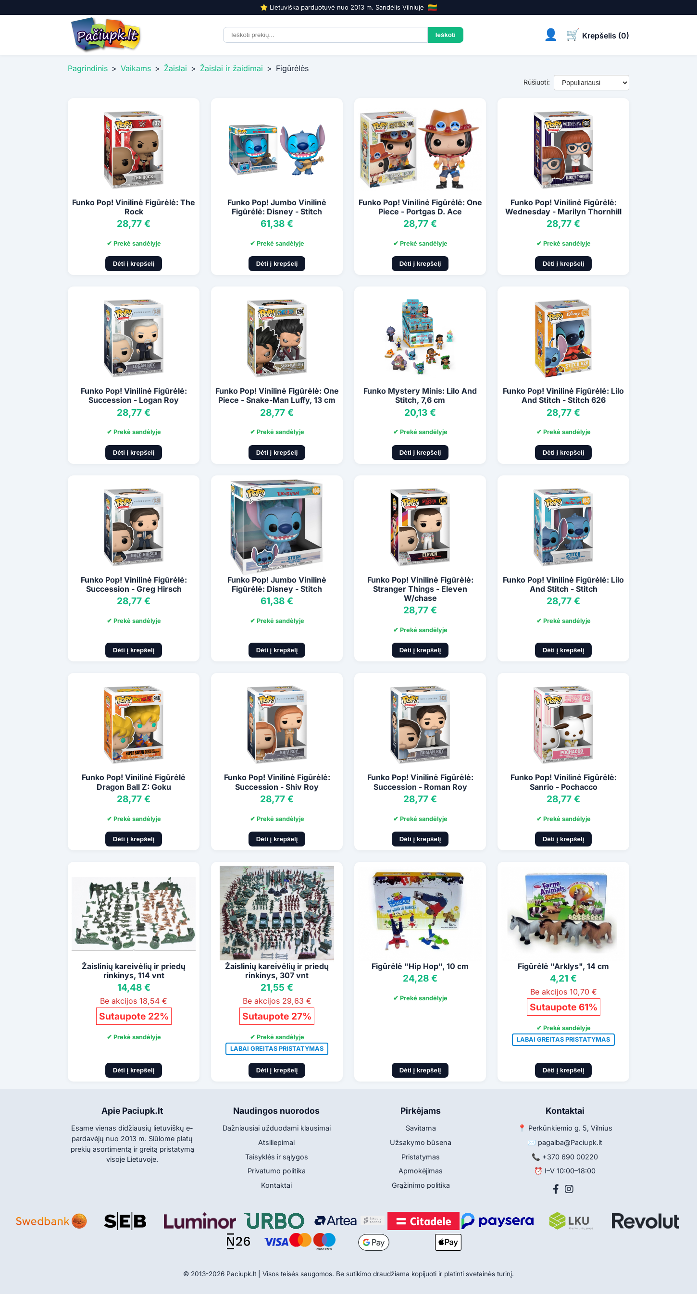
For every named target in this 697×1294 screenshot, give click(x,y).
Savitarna (421, 1128)
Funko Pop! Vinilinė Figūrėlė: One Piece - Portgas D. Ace (420, 207)
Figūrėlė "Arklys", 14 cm (563, 966)
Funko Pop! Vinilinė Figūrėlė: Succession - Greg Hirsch (134, 584)
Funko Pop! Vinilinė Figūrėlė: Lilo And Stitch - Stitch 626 (563, 395)
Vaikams (136, 68)
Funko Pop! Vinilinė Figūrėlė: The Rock (133, 207)
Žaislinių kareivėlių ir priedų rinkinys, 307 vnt (277, 970)
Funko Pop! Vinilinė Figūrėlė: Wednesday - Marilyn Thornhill (563, 207)
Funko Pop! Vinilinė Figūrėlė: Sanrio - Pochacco (563, 781)
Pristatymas (420, 1157)
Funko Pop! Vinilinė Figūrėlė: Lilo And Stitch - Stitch (563, 584)
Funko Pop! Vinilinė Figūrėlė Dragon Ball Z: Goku (134, 781)
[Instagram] (569, 1189)
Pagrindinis (88, 68)
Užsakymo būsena (420, 1142)
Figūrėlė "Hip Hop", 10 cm (420, 966)
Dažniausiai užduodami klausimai (277, 1128)
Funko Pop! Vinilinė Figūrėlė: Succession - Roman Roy (420, 781)
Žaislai (175, 68)
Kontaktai (276, 1185)
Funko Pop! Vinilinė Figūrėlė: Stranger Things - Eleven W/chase (420, 589)
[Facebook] (556, 1189)
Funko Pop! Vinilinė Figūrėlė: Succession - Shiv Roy (277, 781)
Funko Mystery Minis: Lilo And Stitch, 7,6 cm (420, 395)
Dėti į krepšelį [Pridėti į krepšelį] (134, 263)
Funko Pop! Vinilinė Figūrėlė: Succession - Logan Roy (134, 395)
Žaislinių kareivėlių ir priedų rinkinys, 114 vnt (134, 970)
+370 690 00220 (570, 1157)
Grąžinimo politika (421, 1185)
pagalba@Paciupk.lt (570, 1142)
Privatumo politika (277, 1171)
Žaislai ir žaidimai (231, 68)
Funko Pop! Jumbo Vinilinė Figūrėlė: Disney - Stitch (276, 207)
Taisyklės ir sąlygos (276, 1157)
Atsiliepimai (276, 1142)
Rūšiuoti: (536, 82)
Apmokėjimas (420, 1171)
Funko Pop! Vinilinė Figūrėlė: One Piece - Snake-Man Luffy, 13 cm (277, 395)
